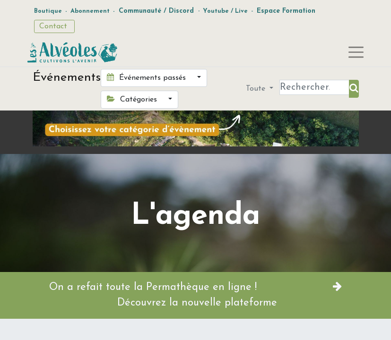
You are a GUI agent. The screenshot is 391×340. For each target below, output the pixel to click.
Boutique (48, 11)
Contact (54, 26)
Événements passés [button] (147, 77)
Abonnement (90, 11)
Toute (257, 89)
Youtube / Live (225, 11)
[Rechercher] (354, 89)
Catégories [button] (133, 99)
